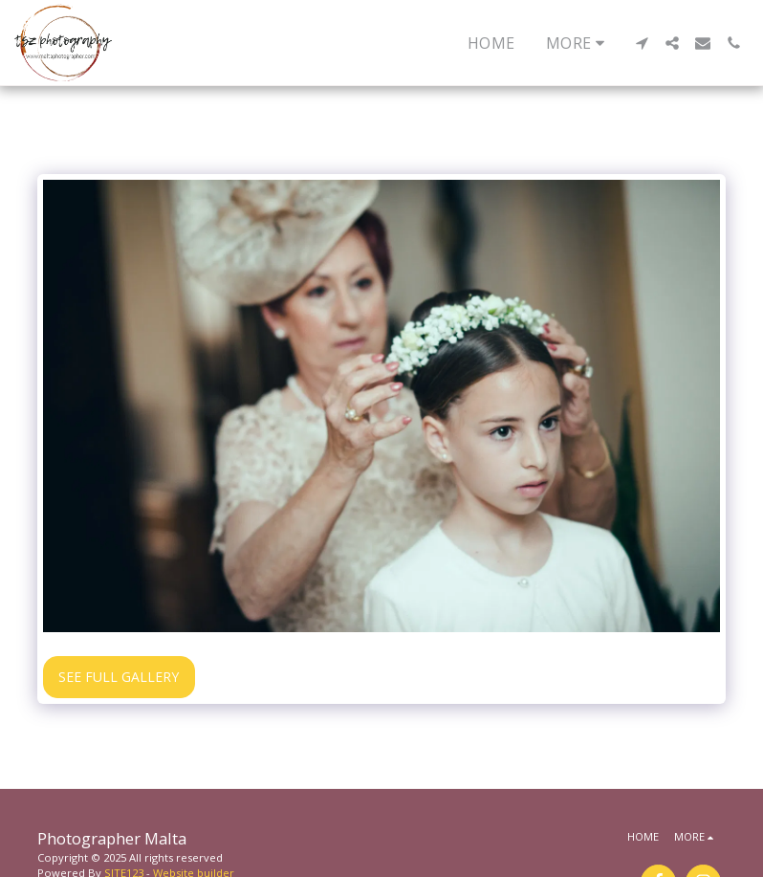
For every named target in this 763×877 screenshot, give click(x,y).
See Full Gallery (118, 677)
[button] (641, 43)
